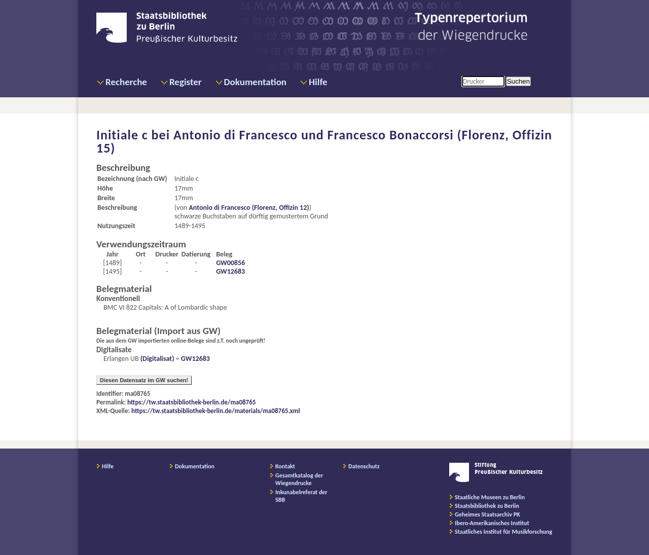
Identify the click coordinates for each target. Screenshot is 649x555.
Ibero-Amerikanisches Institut (492, 523)
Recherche (126, 82)
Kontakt (285, 466)
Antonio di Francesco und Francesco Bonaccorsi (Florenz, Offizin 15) (324, 141)
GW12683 (230, 271)
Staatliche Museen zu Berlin (490, 497)
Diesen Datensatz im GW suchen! (144, 380)
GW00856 (230, 262)
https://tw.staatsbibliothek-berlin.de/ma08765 (191, 402)
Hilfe (318, 82)
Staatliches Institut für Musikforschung (503, 531)
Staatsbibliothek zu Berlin (487, 505)
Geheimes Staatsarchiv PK (487, 514)
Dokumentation (255, 82)
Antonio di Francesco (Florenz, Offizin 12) (249, 207)
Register (185, 82)
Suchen (518, 81)
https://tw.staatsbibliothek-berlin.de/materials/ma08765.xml (215, 411)
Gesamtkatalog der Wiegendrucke (299, 479)
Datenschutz (364, 466)
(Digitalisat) (156, 358)
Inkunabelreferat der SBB (301, 496)
